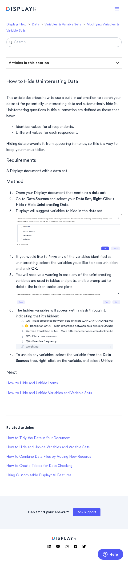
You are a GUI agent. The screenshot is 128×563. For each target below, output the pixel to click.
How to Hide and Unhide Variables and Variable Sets (49, 393)
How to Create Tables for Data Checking (39, 466)
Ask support (87, 512)
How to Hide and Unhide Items (32, 383)
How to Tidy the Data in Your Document (38, 438)
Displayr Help (16, 24)
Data (35, 24)
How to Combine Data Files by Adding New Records (48, 457)
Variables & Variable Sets (62, 24)
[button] (117, 8)
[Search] (64, 42)
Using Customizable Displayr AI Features (39, 475)
